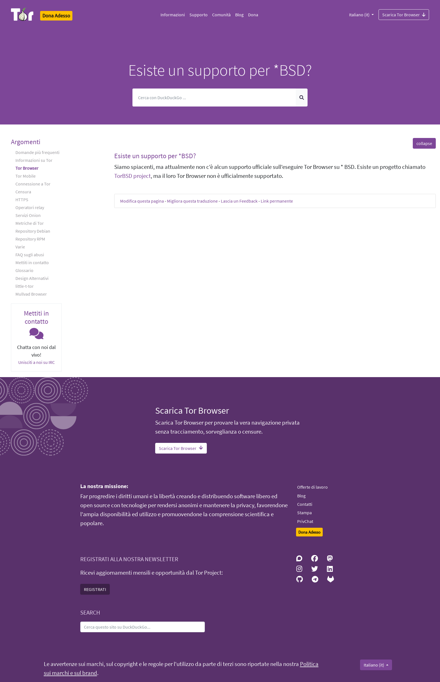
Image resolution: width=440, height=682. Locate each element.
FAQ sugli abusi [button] (29, 254)
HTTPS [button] (21, 199)
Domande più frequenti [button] (37, 152)
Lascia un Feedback (239, 201)
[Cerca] (214, 98)
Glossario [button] (24, 270)
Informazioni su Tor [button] (33, 160)
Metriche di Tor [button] (29, 223)
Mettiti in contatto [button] (32, 262)
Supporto (198, 14)
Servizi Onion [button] (28, 215)
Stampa (304, 512)
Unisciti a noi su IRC (36, 362)
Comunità (221, 14)
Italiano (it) (359, 14)
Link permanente (277, 201)
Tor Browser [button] (26, 168)
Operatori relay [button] (29, 207)
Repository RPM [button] (30, 239)
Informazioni (173, 14)
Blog (239, 14)
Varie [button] (20, 247)
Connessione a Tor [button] (33, 184)
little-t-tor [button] (24, 286)
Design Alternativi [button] (32, 278)
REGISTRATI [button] (95, 589)
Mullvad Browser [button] (31, 294)
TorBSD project (132, 176)
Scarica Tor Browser (403, 14)
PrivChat (305, 521)
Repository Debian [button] (32, 231)
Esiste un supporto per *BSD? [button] (155, 155)
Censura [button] (23, 191)
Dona (253, 14)
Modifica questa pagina (142, 201)
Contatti (304, 504)
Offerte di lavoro (312, 487)
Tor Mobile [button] (25, 176)
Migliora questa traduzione (192, 201)
